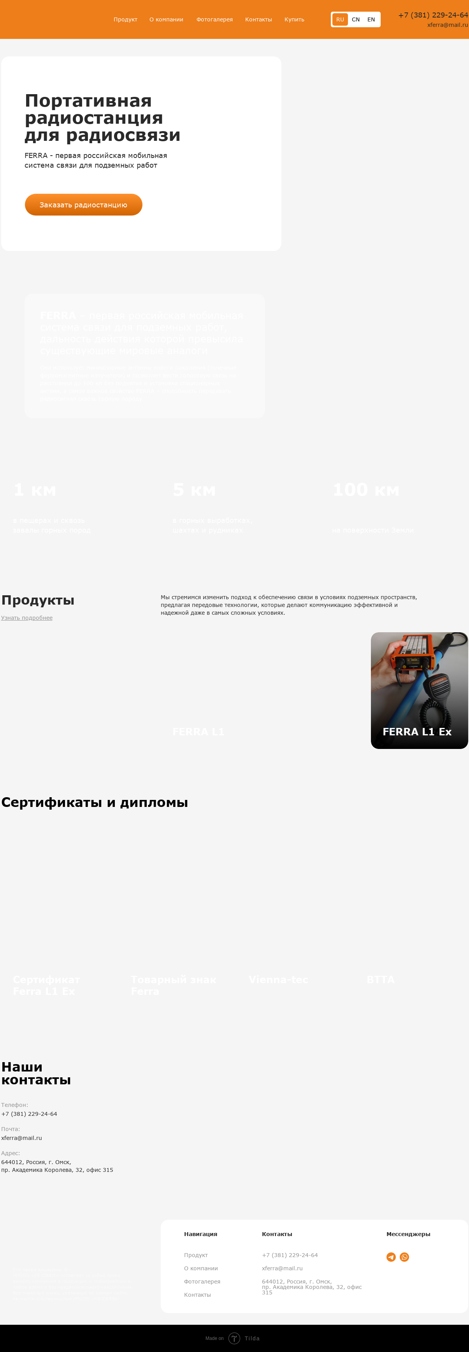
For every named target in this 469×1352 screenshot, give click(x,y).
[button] (378, 153)
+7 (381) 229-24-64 (433, 15)
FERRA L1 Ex (417, 731)
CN (356, 19)
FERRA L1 (198, 731)
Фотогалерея (215, 19)
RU (340, 19)
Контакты (258, 19)
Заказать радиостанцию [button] (83, 204)
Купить (294, 19)
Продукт (125, 19)
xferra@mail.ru (447, 24)
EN (371, 19)
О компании (166, 19)
